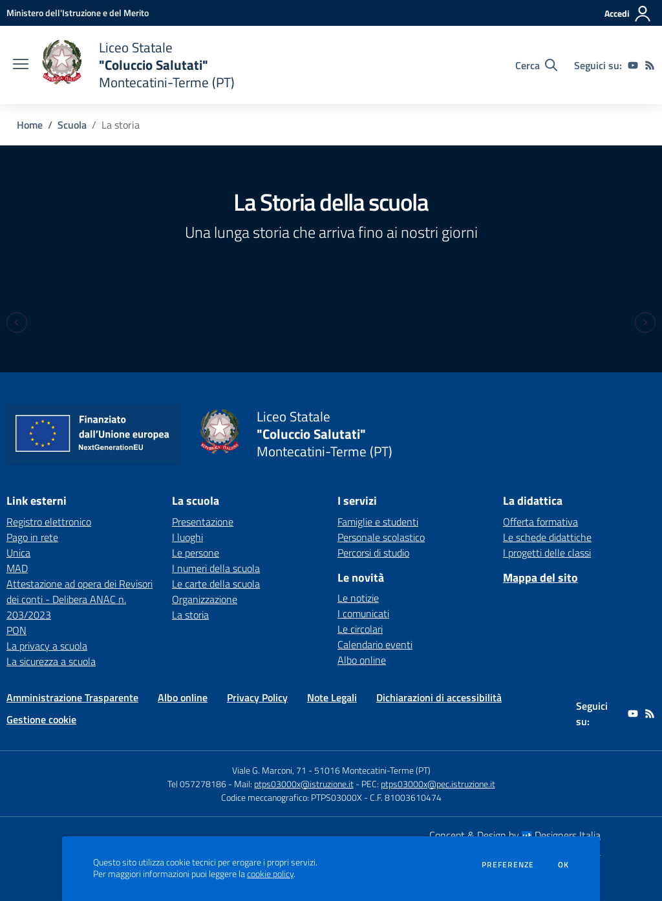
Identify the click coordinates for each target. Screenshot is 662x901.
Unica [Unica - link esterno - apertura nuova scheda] (18, 552)
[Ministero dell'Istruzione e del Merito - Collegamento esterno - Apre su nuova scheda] (77, 12)
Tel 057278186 (196, 783)
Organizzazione (204, 599)
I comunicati (363, 613)
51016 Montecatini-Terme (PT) (372, 770)
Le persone (195, 552)
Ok (564, 865)
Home (30, 124)
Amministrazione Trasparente (72, 697)
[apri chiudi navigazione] (20, 65)
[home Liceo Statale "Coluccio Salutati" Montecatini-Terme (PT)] (138, 65)
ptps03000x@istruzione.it (304, 783)
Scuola (72, 124)
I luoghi (187, 537)
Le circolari (360, 629)
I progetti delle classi (547, 552)
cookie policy (270, 874)
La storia (190, 614)
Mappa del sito (540, 577)
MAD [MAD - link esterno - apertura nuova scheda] (17, 568)
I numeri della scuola (216, 568)
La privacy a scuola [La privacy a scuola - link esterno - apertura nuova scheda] (46, 645)
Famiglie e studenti (377, 521)
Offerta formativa (540, 521)
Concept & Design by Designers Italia (515, 835)
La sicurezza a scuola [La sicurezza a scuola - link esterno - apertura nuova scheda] (51, 661)
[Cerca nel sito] (536, 65)
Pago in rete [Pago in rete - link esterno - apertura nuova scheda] (32, 537)
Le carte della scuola (216, 583)
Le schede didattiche (547, 537)
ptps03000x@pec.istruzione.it (438, 783)
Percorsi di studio (373, 552)
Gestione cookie (41, 719)
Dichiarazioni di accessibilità (439, 697)
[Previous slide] (16, 322)
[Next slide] (645, 322)
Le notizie (358, 598)
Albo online (361, 660)
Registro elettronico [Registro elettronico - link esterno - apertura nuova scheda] (48, 521)
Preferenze (508, 865)
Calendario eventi (374, 644)
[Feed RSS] (650, 65)
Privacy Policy (257, 697)
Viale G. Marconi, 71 (269, 770)
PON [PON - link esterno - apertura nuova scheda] (16, 630)
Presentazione (202, 521)
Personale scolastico (381, 537)
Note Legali (332, 697)
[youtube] (633, 65)
